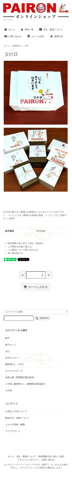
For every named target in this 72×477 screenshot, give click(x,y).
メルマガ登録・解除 (15, 424)
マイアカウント (13, 431)
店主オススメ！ (13, 357)
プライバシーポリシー (28, 459)
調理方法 (56, 36)
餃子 (7, 338)
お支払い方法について (16, 411)
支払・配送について (51, 29)
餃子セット (10, 344)
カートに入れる (36, 287)
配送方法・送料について (17, 418)
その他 (8, 390)
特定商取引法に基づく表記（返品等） (26, 243)
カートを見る (35, 36)
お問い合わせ (13, 36)
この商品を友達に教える (20, 246)
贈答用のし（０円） (21, 46)
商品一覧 (27, 29)
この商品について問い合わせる (23, 250)
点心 (7, 351)
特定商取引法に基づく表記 (51, 456)
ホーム (9, 29)
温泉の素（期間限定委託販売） (20, 377)
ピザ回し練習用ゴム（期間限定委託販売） (26, 384)
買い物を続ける (15, 253)
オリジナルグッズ (14, 371)
